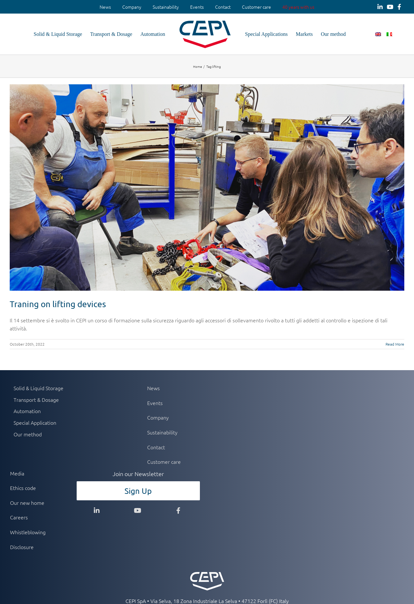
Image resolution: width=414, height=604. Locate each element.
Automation (27, 410)
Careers (19, 517)
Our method (28, 434)
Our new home (27, 502)
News (105, 7)
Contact (223, 7)
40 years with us (298, 7)
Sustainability (166, 7)
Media (17, 473)
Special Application (35, 422)
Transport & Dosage (36, 399)
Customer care (256, 7)
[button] (393, 34)
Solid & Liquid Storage (38, 387)
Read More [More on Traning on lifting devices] (395, 344)
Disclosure (22, 546)
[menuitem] (105, 7)
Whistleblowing (28, 532)
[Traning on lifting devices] (207, 187)
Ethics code (23, 487)
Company (131, 7)
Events (197, 7)
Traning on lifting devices (58, 304)
